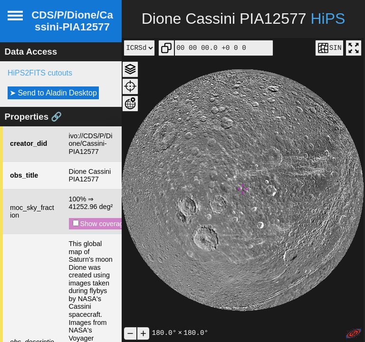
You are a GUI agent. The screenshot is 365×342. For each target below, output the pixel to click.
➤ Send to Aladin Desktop (53, 93)
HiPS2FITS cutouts (40, 73)
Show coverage (100, 224)
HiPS (327, 18)
